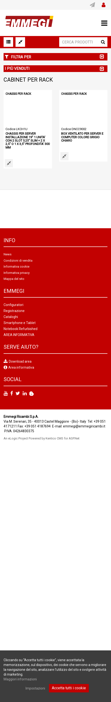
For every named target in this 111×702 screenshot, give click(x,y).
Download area (20, 361)
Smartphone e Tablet (20, 323)
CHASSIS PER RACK (18, 94)
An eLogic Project (16, 438)
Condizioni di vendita (18, 260)
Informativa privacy (17, 273)
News (7, 254)
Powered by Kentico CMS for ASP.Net (54, 438)
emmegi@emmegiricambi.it (84, 426)
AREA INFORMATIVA (19, 335)
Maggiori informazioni (20, 679)
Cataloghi (11, 317)
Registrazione (14, 311)
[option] (55, 209)
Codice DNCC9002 (73, 129)
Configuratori (13, 305)
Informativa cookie (16, 266)
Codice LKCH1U (16, 129)
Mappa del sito (14, 279)
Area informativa (21, 367)
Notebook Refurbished (20, 329)
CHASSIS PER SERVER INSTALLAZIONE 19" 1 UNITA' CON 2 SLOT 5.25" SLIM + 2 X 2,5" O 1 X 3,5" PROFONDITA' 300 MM (27, 140)
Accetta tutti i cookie (69, 688)
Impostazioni (35, 688)
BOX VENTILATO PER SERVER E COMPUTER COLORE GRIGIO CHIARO (82, 137)
